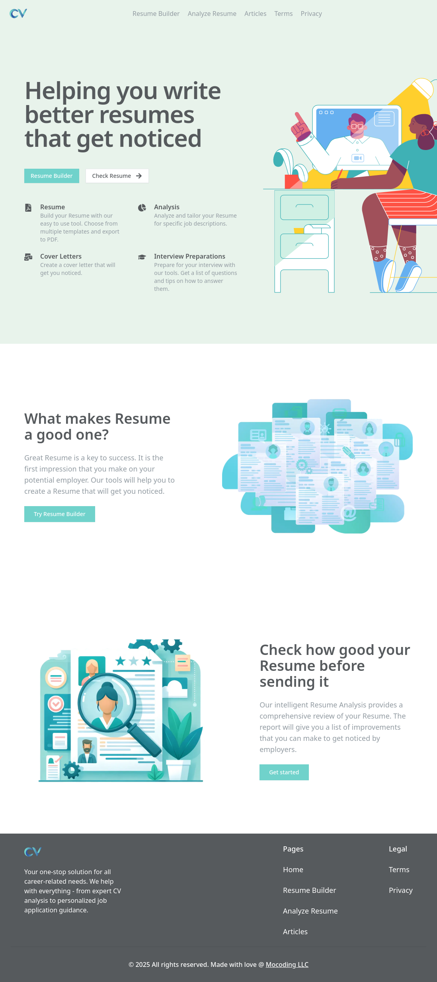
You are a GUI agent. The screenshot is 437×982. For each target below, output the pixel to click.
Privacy (311, 13)
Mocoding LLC (287, 964)
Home (293, 869)
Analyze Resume (212, 13)
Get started (284, 772)
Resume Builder (156, 13)
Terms (284, 13)
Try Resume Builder (60, 514)
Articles (255, 13)
